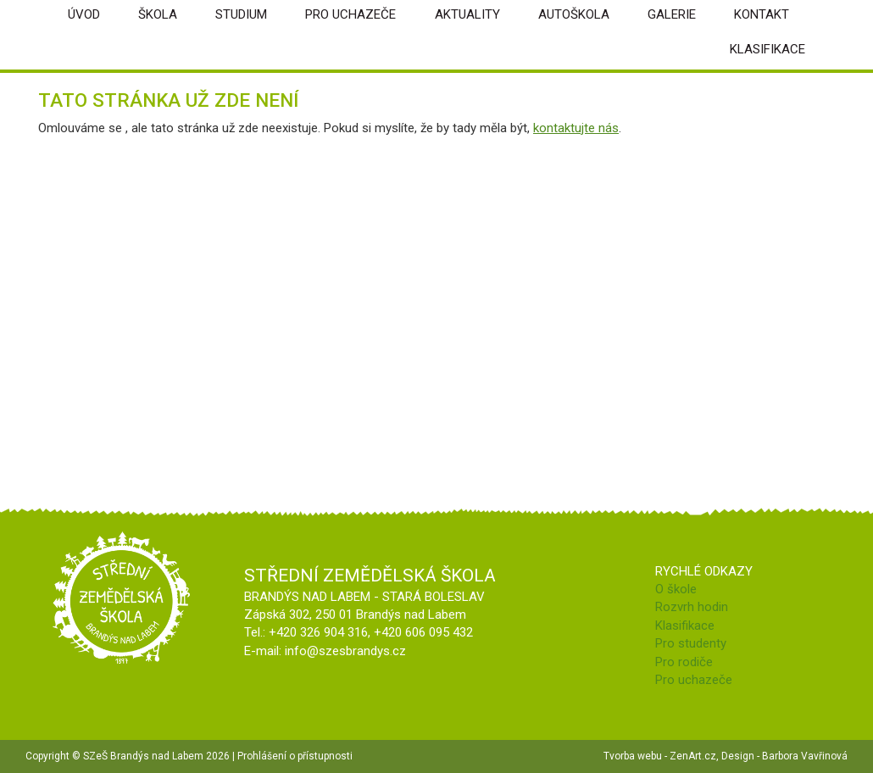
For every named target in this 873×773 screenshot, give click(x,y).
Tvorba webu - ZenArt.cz (659, 756)
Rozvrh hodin (691, 607)
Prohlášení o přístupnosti (295, 756)
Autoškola (573, 14)
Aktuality (467, 14)
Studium (241, 14)
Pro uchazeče (350, 14)
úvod (84, 14)
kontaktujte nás (576, 128)
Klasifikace (767, 49)
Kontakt (761, 14)
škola (157, 14)
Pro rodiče (684, 662)
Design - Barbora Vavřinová (784, 756)
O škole (676, 589)
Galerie (672, 14)
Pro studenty (690, 643)
